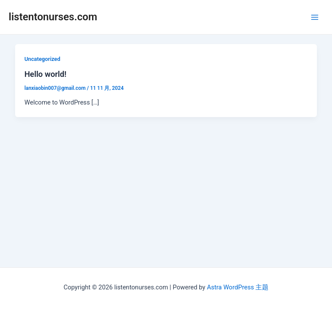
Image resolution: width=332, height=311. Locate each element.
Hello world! (45, 74)
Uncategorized (42, 59)
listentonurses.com (53, 17)
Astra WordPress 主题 (237, 287)
